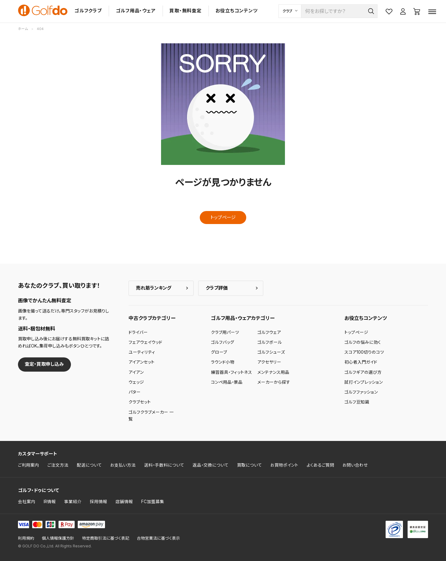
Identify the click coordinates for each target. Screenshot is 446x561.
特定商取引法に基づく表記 (105, 538)
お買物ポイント (284, 465)
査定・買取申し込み (44, 364)
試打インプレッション (363, 382)
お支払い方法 (123, 465)
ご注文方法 (57, 465)
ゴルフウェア (269, 332)
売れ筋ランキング (153, 288)
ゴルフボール (269, 342)
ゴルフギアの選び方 (363, 372)
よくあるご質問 (320, 465)
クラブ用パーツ (225, 332)
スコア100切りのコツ (364, 352)
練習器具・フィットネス (231, 372)
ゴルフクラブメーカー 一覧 (151, 415)
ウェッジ (136, 382)
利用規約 (26, 538)
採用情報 (98, 501)
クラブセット (140, 401)
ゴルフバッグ (222, 342)
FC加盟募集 (152, 501)
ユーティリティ (142, 352)
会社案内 (26, 501)
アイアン (136, 372)
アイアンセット (142, 362)
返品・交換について (211, 465)
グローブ (219, 352)
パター (135, 392)
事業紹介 (72, 501)
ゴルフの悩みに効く (362, 342)
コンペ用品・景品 (227, 382)
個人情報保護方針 (58, 538)
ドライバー (138, 332)
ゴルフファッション (361, 392)
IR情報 (50, 501)
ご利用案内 (28, 465)
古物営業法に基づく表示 (158, 538)
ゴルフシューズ (271, 352)
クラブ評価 (217, 288)
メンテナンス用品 (273, 372)
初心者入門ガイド (360, 362)
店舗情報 (124, 501)
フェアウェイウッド (145, 342)
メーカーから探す (273, 382)
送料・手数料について (164, 465)
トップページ (223, 217)
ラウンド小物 (222, 362)
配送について (89, 465)
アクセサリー (269, 362)
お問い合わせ (355, 465)
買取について (249, 465)
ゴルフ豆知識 (356, 401)
